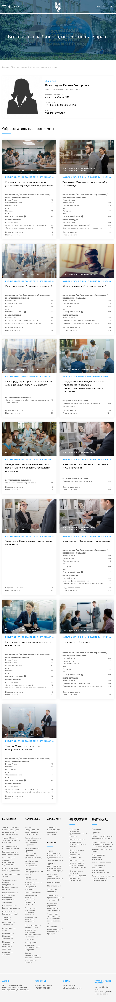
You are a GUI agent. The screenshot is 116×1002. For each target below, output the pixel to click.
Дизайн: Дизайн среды (11, 908)
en (103, 7)
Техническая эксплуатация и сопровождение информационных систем (54, 897)
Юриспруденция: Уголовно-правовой (10, 893)
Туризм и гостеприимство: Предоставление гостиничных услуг (54, 849)
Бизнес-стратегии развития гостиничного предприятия (77, 838)
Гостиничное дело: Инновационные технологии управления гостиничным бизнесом (33, 881)
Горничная (96, 813)
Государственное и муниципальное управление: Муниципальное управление (10, 878)
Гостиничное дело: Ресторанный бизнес (10, 837)
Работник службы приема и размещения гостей (102, 822)
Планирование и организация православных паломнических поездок (102, 842)
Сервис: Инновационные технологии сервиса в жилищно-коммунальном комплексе (34, 866)
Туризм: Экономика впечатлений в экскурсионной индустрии (33, 826)
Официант (96, 817)
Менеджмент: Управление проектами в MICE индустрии (33, 928)
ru (98, 7)
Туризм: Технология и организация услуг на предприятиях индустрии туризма (11, 815)
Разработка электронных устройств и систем (55, 858)
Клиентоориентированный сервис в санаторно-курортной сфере (103, 862)
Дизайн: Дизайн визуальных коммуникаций (32, 847)
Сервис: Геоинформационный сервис (34, 855)
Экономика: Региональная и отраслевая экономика (56, 814)
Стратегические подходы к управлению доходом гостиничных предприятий (78, 859)
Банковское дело (54, 863)
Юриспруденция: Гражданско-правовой (11, 887)
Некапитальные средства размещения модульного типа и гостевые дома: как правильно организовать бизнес (102, 831)
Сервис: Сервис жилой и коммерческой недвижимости (11, 844)
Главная (6, 67)
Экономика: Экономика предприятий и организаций (8, 901)
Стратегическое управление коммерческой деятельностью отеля (100, 852)
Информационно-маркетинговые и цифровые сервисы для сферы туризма (77, 848)
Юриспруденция (53, 867)
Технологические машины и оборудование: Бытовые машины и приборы (10, 866)
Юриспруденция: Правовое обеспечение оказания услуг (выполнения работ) (34, 837)
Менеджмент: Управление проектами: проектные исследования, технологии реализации (31, 897)
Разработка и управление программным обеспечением (53, 885)
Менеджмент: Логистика (8, 931)
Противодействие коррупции (63, 997)
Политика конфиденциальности (85, 997)
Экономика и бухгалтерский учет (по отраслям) (55, 876)
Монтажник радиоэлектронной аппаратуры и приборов (54, 908)
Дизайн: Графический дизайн (11, 856)
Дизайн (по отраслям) (56, 870)
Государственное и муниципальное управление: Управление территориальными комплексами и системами (33, 914)
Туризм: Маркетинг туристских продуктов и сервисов (11, 824)
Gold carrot (102, 998)
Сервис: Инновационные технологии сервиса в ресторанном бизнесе (34, 939)
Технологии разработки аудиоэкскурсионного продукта (78, 817)
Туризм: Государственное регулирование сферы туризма (32, 815)
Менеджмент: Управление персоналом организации (8, 923)
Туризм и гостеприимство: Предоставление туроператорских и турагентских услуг (55, 837)
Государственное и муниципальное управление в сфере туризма (78, 827)
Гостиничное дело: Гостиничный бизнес (10, 831)
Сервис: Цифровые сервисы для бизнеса (10, 851)
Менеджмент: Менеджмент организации (8, 914)
